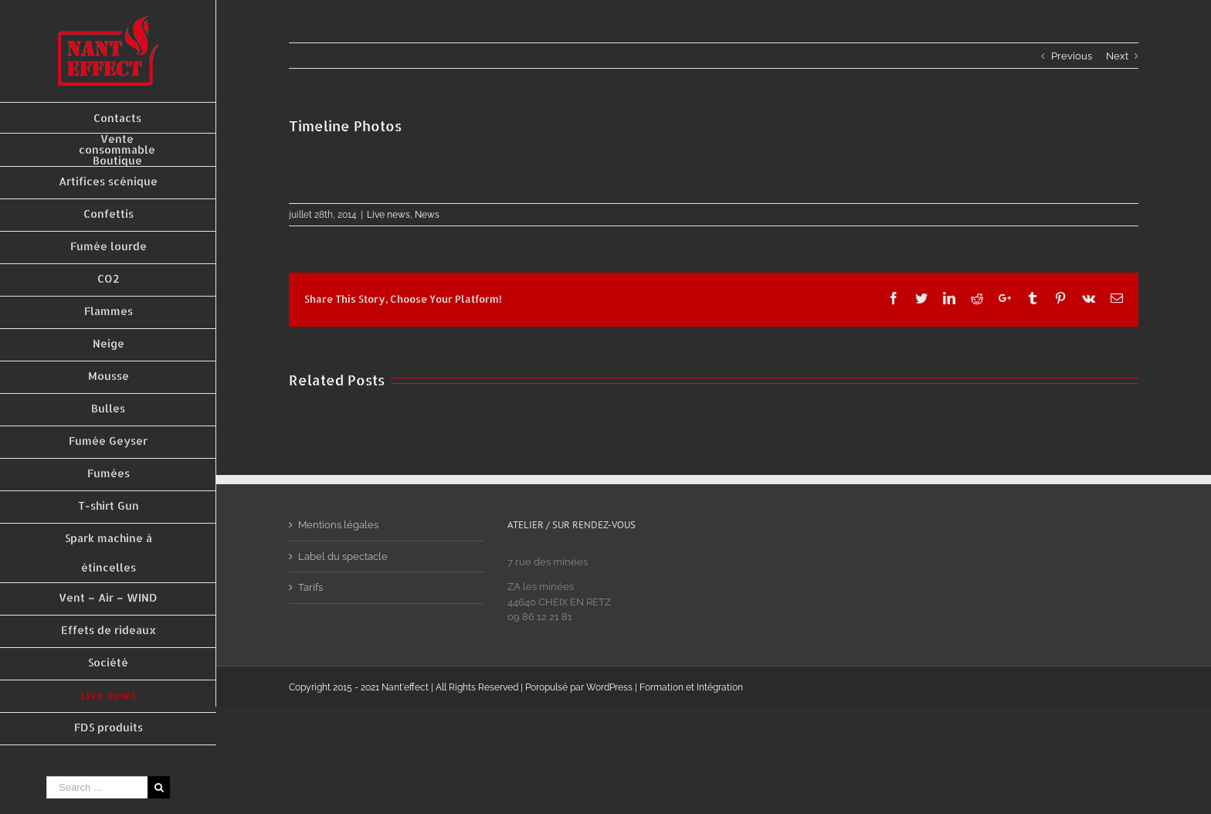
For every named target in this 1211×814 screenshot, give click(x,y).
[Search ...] (97, 787)
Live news (388, 214)
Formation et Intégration (691, 687)
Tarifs (310, 587)
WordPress (609, 687)
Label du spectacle (343, 556)
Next (1117, 56)
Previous (1071, 56)
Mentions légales (338, 525)
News (427, 214)
